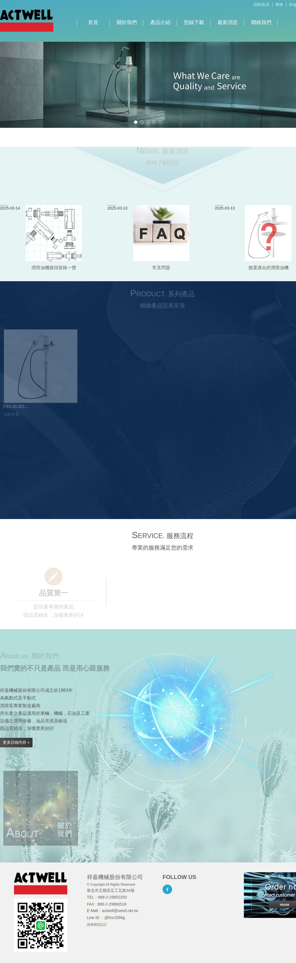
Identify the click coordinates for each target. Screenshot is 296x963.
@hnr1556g (114, 917)
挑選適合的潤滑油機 (268, 267)
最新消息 (228, 22)
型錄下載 (194, 22)
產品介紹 (160, 22)
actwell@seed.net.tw (120, 910)
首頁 (93, 22)
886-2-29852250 (112, 897)
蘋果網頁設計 (97, 925)
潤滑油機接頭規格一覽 (53, 267)
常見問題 (161, 267)
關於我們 (127, 22)
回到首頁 (261, 4)
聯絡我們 (261, 22)
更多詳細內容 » (16, 742)
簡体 (279, 4)
